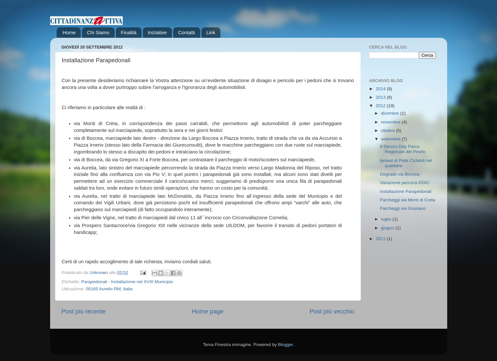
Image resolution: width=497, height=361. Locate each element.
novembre (391, 122)
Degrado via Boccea (400, 174)
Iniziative (157, 32)
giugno (388, 227)
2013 (381, 97)
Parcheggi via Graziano (402, 208)
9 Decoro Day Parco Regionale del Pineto (402, 149)
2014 (381, 88)
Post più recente (84, 311)
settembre (391, 139)
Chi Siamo (98, 32)
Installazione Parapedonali (405, 191)
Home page (208, 311)
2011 (381, 238)
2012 (381, 105)
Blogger (285, 344)
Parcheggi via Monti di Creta (407, 199)
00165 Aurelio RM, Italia (109, 288)
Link (210, 32)
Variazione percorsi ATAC (404, 182)
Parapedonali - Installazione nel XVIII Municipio (127, 281)
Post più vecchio (332, 311)
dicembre (390, 113)
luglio (387, 219)
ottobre (388, 130)
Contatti (186, 32)
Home (69, 32)
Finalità (128, 32)
